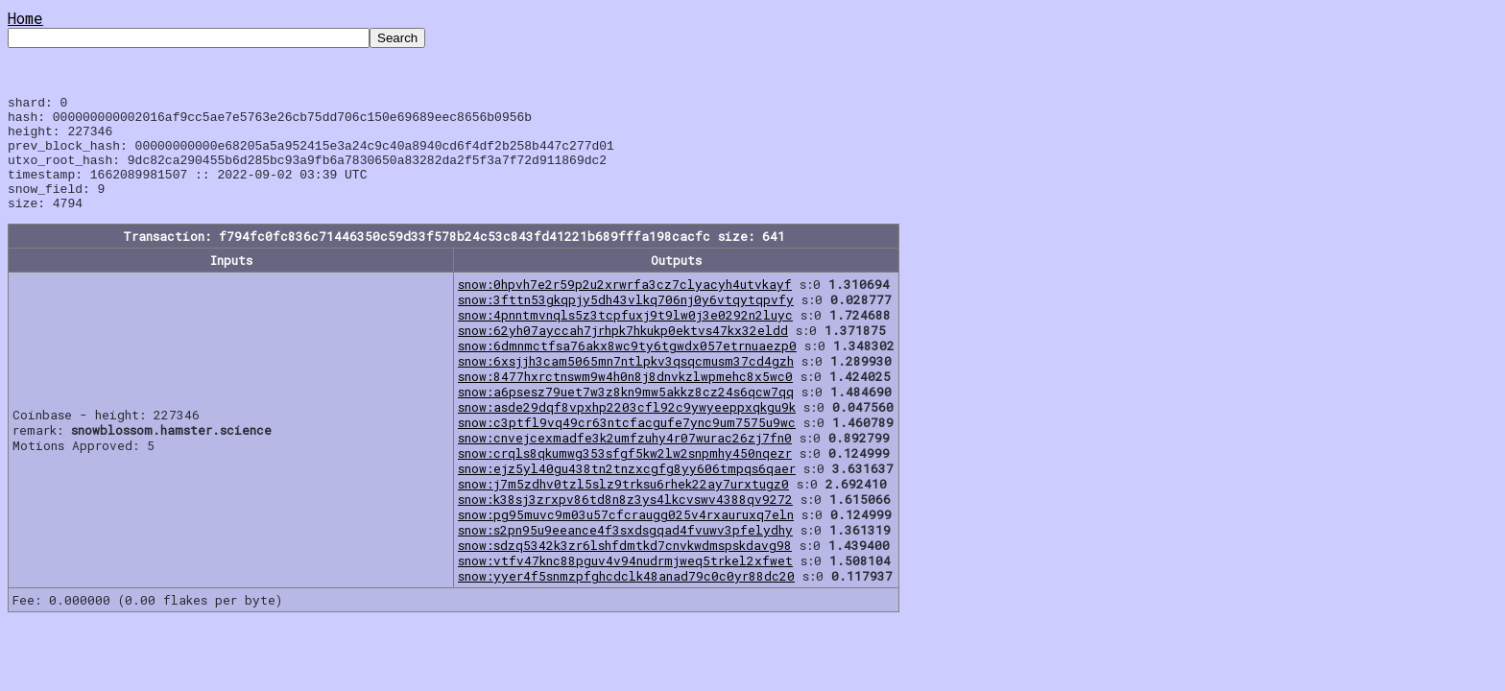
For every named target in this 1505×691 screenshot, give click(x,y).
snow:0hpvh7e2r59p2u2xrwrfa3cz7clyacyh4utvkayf (625, 307)
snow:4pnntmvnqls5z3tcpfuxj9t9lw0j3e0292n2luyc (625, 338)
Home (25, 18)
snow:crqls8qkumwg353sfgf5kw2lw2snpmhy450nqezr (625, 476)
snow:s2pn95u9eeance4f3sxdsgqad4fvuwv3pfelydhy (625, 552)
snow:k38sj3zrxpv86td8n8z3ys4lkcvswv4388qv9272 (625, 522)
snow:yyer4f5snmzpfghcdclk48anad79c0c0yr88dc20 (626, 599)
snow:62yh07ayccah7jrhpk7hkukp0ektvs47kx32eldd (623, 353)
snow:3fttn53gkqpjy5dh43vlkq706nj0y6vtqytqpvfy (626, 322)
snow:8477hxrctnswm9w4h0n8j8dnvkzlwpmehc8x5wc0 (625, 399)
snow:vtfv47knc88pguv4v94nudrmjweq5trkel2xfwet (625, 583)
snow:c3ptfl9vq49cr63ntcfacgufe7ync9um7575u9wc (627, 445)
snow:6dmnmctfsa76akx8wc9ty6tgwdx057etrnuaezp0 (627, 368)
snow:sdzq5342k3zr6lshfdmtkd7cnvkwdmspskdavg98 (625, 568)
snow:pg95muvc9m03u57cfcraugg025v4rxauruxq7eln (626, 537)
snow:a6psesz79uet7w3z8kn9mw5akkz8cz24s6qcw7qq (626, 414)
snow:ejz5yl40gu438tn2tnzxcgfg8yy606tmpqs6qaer (627, 491)
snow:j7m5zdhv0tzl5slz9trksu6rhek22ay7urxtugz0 (623, 506)
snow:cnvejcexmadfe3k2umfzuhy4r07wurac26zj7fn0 (625, 460)
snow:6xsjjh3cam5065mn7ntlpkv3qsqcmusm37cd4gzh (626, 384)
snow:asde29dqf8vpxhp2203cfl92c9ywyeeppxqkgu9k (627, 430)
